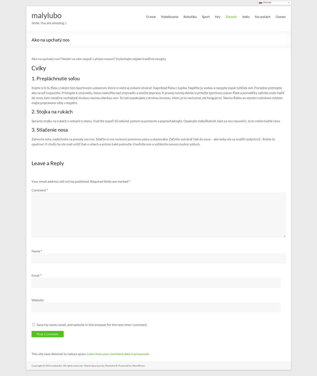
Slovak (265, 2)
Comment (40, 190)
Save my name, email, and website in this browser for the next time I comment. (92, 325)
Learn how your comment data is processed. (118, 354)
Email (36, 275)
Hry (217, 17)
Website (38, 300)
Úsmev (281, 17)
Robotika (190, 17)
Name (37, 251)
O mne (151, 17)
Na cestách (262, 17)
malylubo (47, 15)
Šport (206, 17)
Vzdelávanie (169, 17)
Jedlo (246, 17)
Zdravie (231, 17)
